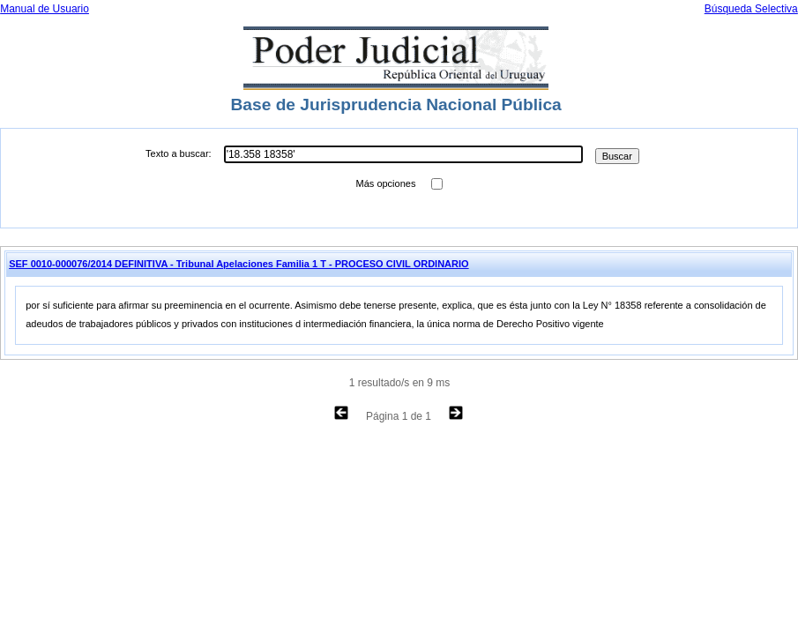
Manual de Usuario (44, 9)
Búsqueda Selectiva (751, 9)
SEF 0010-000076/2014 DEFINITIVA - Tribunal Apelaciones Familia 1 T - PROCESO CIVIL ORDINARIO (238, 263)
